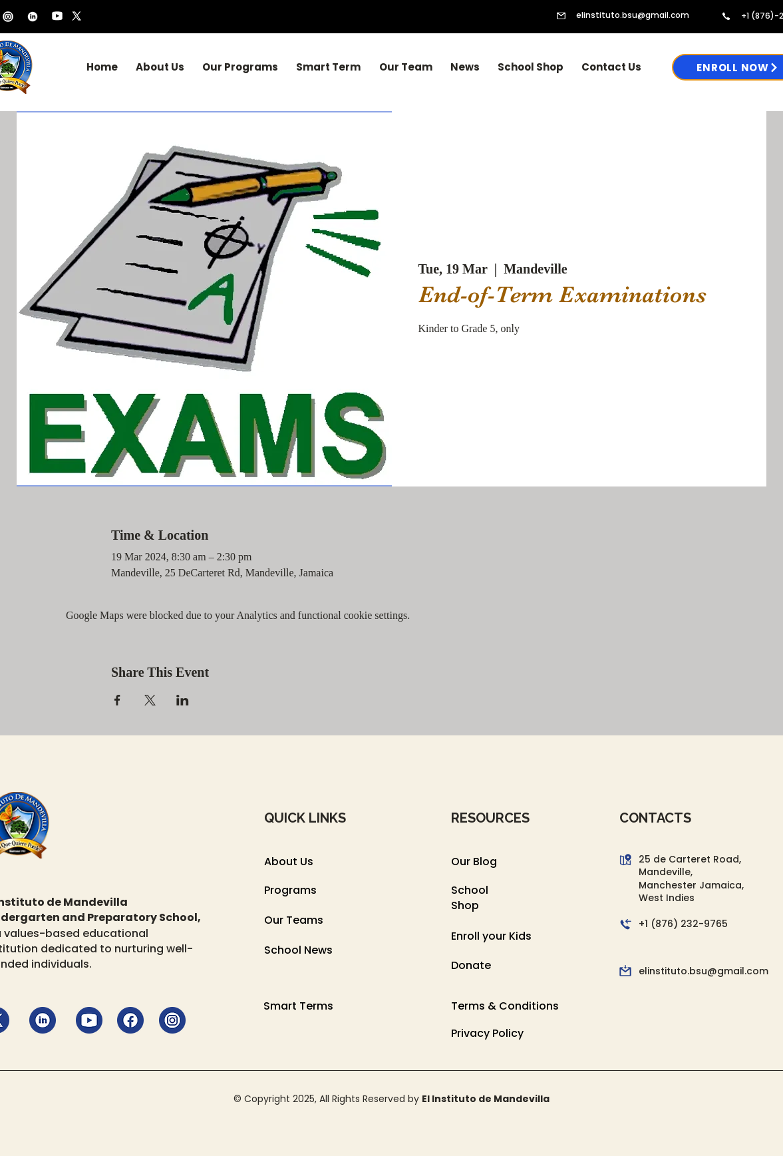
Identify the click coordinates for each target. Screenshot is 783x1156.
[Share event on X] (150, 700)
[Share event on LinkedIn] (182, 700)
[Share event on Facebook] (117, 700)
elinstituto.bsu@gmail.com (632, 15)
